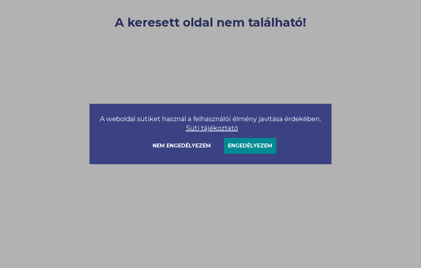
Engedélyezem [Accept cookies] (250, 146)
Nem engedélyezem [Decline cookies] (182, 146)
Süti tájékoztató (212, 128)
